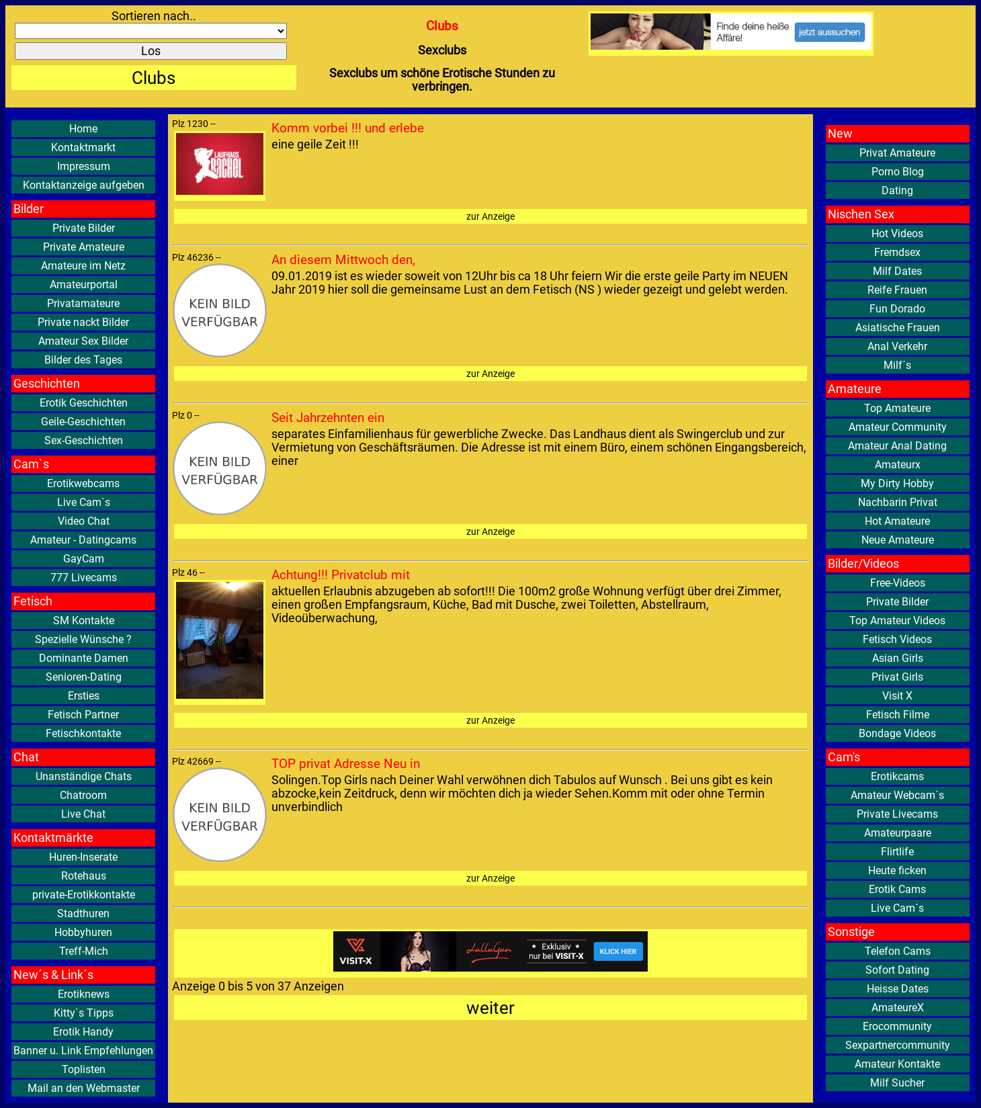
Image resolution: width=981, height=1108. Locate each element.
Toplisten (83, 1069)
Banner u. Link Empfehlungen (83, 1050)
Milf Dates (897, 271)
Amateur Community (898, 427)
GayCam (83, 558)
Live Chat (83, 814)
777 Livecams (83, 577)
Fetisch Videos (897, 639)
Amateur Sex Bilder (83, 341)
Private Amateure (83, 247)
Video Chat (84, 521)
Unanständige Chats (84, 776)
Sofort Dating (897, 970)
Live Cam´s (897, 908)
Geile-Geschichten (83, 421)
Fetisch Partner (83, 714)
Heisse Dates (898, 988)
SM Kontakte (83, 620)
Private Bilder (83, 228)
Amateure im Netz (83, 265)
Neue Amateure (897, 540)
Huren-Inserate (83, 857)
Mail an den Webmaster (84, 1088)
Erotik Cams (897, 889)
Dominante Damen (83, 658)
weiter (490, 1007)
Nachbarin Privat (897, 502)
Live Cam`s (83, 502)
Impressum (83, 166)
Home (83, 128)
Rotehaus (83, 875)
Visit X (897, 695)
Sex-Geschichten (83, 440)
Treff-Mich (83, 951)
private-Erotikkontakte (83, 894)
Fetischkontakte (83, 733)
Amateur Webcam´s (897, 795)
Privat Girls (897, 677)
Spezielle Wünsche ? (83, 639)
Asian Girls (897, 658)
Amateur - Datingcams (83, 540)
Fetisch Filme (897, 714)
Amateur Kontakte (897, 1064)
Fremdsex (897, 252)
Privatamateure (83, 303)
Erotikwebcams (83, 483)
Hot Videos (897, 233)
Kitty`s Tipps (84, 1013)
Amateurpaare (897, 832)
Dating (897, 190)
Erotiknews (84, 994)
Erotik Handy (83, 1031)
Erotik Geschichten (84, 402)
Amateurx (898, 464)
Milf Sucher (897, 1082)
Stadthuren (83, 913)
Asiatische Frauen (897, 327)
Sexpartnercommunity (897, 1045)
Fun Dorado (897, 308)
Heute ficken (897, 870)
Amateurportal (84, 284)
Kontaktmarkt (83, 147)
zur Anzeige (490, 216)
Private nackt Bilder (83, 322)
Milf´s (897, 365)
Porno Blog (897, 171)
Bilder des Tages (83, 359)
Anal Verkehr (897, 346)
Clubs (153, 77)
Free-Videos (897, 583)
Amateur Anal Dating (897, 445)
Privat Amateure (897, 152)
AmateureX (897, 1007)
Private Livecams (897, 814)
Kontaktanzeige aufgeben (83, 185)
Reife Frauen (897, 290)
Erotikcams (897, 776)
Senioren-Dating (84, 677)
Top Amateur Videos (897, 620)
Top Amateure (897, 408)
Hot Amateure (897, 521)
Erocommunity (897, 1026)
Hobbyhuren (83, 932)
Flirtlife (897, 851)
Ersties (83, 695)
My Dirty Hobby (897, 483)
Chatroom (83, 795)
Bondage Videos (897, 733)
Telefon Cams (898, 951)
